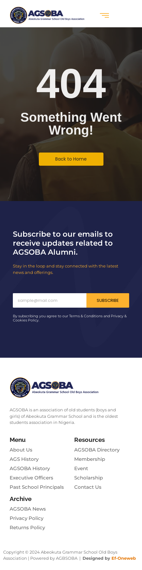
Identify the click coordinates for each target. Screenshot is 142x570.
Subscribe (108, 300)
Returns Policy (27, 527)
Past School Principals (37, 487)
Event (81, 468)
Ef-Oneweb (123, 558)
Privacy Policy (26, 518)
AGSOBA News (28, 509)
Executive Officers (31, 478)
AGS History (24, 459)
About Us (21, 450)
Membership (89, 459)
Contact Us (88, 487)
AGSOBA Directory (97, 450)
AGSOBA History (30, 468)
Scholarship (88, 478)
